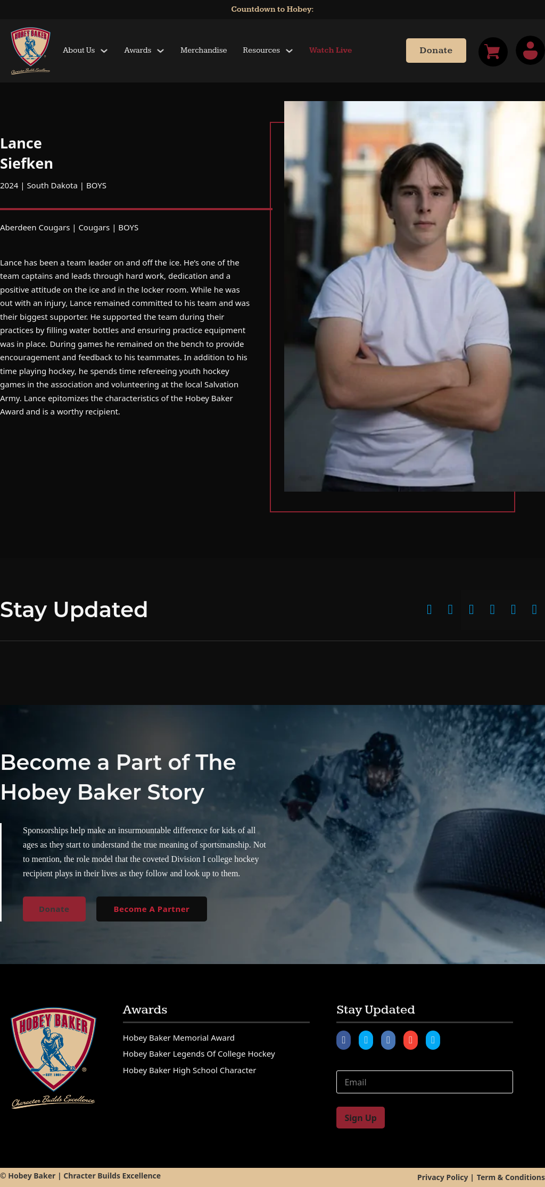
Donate (435, 50)
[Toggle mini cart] (493, 52)
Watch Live (330, 50)
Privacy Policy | (445, 1177)
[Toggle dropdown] (104, 51)
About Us (79, 50)
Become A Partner (152, 908)
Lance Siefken (26, 153)
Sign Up (360, 1118)
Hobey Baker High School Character (190, 1070)
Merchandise (203, 50)
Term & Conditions (511, 1177)
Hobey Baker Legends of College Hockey (199, 1053)
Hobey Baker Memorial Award (179, 1037)
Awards (137, 50)
